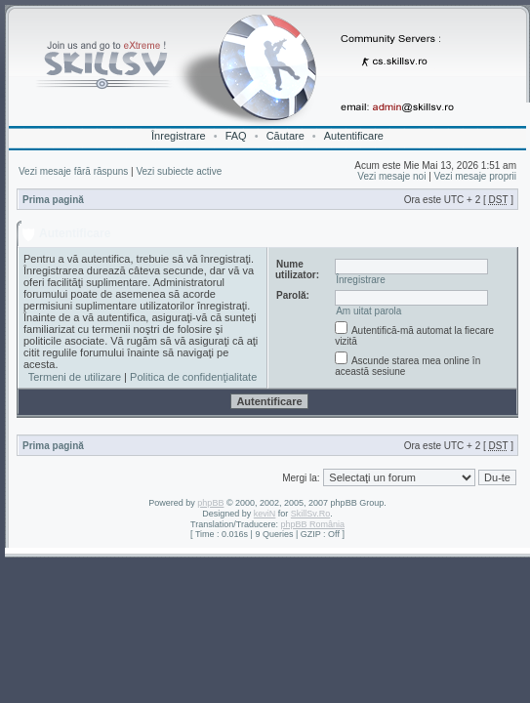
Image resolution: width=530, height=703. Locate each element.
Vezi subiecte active (179, 171)
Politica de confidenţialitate (193, 377)
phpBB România (312, 524)
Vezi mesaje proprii (475, 176)
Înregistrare (178, 136)
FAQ (236, 136)
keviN (265, 513)
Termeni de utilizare (74, 377)
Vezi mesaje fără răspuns (73, 171)
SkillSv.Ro (310, 513)
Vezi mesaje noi (391, 176)
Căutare (285, 136)
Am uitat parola (368, 311)
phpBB (210, 503)
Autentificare (354, 136)
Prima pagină (53, 199)
